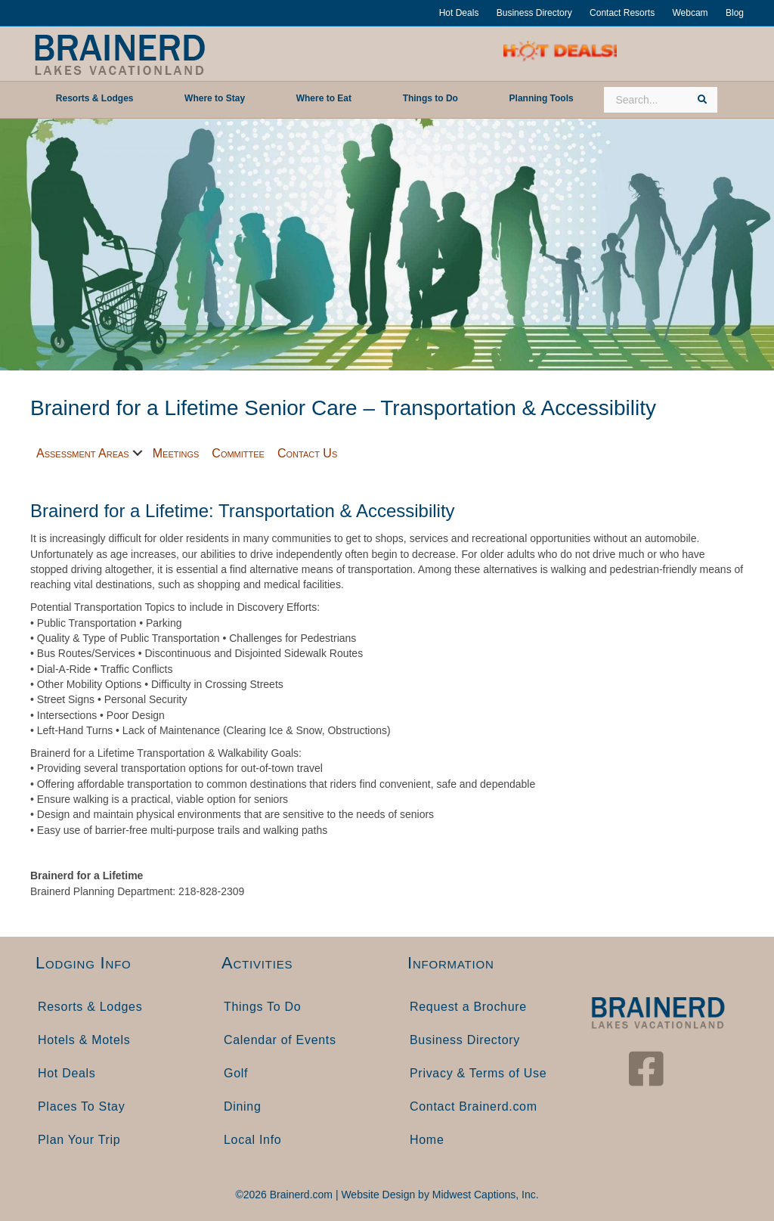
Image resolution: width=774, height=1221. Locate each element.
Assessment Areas (82, 453)
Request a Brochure (468, 1006)
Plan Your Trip (79, 1139)
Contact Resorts (622, 13)
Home (427, 1139)
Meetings (176, 453)
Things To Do (262, 1006)
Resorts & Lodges (90, 1006)
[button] (137, 453)
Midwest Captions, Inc (484, 1194)
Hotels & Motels (84, 1040)
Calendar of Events (280, 1040)
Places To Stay (81, 1106)
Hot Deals (459, 13)
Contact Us (307, 453)
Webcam (689, 13)
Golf (236, 1073)
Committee (238, 453)
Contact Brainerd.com (473, 1106)
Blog (735, 13)
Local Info (252, 1139)
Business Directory (534, 13)
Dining (243, 1106)
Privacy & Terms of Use (478, 1073)
